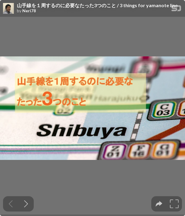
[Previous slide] (10, 204)
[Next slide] (26, 204)
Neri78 (29, 11)
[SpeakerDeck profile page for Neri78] (8, 8)
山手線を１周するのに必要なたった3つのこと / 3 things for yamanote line (97, 5)
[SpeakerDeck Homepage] (176, 9)
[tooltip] (159, 204)
